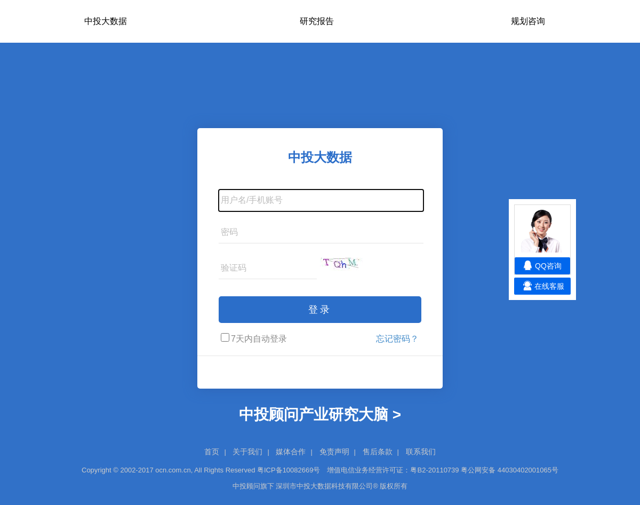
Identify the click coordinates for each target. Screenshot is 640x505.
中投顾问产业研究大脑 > (320, 414)
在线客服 (549, 286)
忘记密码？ (397, 338)
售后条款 (378, 451)
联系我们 (421, 451)
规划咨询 (528, 21)
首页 (211, 451)
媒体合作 (291, 451)
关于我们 (247, 451)
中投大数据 (105, 21)
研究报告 (317, 21)
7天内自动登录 (254, 338)
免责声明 (334, 451)
